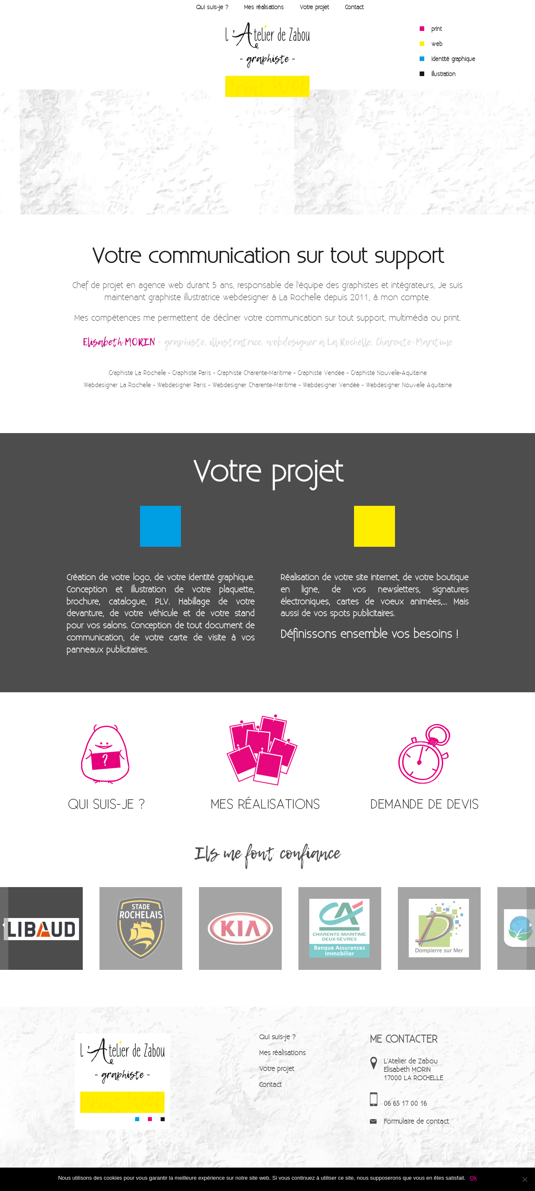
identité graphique (453, 58)
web (436, 43)
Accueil (176, 7)
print (436, 28)
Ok (473, 1178)
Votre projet (314, 7)
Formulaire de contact (416, 1121)
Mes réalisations (264, 7)
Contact (354, 7)
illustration (443, 74)
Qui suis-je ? (212, 7)
